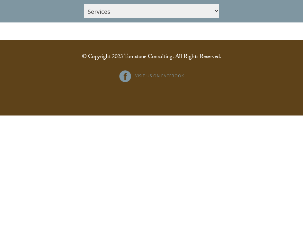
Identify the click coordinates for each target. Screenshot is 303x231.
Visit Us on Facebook (159, 76)
